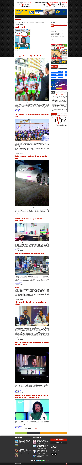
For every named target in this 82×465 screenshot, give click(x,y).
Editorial (31, 17)
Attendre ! (17, 287)
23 (61, 75)
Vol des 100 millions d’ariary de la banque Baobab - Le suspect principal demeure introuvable (42, 441)
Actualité (16, 22)
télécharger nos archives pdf (59, 439)
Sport (52, 17)
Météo (42, 432)
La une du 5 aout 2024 (20, 27)
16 (61, 74)
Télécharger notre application (33, 433)
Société (42, 17)
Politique (25, 17)
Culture (47, 17)
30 (61, 77)
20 (54, 75)
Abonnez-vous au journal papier (21, 433)
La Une (20, 50)
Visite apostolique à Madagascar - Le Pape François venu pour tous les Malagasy (42, 446)
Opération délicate (59, 94)
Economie (36, 17)
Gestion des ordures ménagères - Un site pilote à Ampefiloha (29, 254)
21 (56, 75)
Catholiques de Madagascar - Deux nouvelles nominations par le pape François (42, 451)
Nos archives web (22, 22)
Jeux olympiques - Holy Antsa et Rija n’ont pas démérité (28, 56)
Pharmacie (55, 432)
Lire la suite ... (17, 51)
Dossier (57, 17)
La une (20, 17)
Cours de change (48, 432)
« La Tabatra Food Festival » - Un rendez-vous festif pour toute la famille (25, 450)
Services (61, 432)
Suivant (36, 428)
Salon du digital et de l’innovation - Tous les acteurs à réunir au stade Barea (24, 441)
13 (54, 74)
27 (54, 77)
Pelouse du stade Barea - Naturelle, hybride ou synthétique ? (24, 445)
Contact (62, 17)
